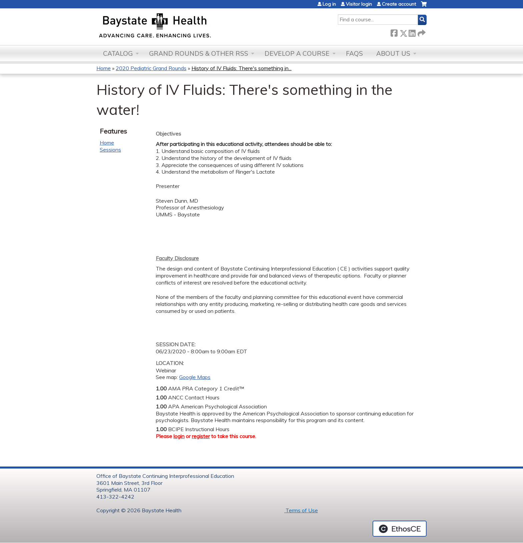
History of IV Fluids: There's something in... (241, 68)
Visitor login (359, 4)
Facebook (394, 32)
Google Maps (194, 377)
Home (103, 68)
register (201, 436)
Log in (329, 4)
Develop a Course (297, 53)
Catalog (118, 53)
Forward (421, 32)
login (178, 436)
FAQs (354, 53)
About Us (393, 53)
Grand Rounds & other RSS (198, 53)
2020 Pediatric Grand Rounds (151, 68)
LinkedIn (412, 32)
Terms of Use (301, 510)
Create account (399, 4)
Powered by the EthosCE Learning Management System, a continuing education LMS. (400, 529)
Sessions (110, 149)
